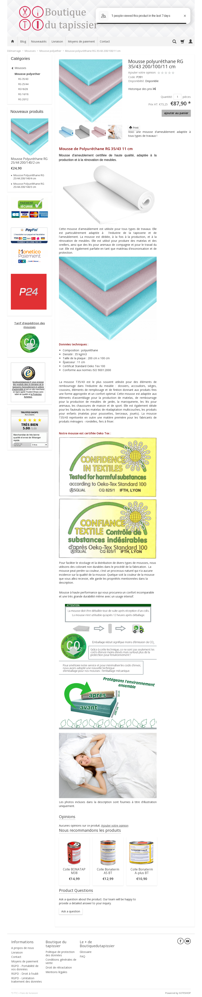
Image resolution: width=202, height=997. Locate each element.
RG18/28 (23, 89)
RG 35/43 (23, 79)
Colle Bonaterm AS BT (108, 871)
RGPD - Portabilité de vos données (24, 967)
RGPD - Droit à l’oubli (24, 973)
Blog (23, 41)
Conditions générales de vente (61, 961)
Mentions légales (56, 972)
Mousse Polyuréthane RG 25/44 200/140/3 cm (28, 185)
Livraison (57, 41)
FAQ (82, 956)
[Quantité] (177, 97)
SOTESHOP (185, 992)
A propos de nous (22, 948)
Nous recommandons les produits (90, 830)
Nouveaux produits (26, 111)
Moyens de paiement (81, 41)
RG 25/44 (23, 84)
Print (134, 127)
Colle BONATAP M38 (74, 871)
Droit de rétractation (59, 967)
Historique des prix (141, 89)
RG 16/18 (23, 94)
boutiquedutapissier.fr (28, 386)
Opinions (67, 816)
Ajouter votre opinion (114, 825)
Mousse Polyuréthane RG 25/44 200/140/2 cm (29, 160)
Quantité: (166, 97)
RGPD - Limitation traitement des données (26, 979)
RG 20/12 (23, 99)
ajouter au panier (176, 113)
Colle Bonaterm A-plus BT (142, 871)
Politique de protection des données (60, 953)
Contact (105, 41)
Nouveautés (39, 41)
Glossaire (86, 952)
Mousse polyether (27, 74)
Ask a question (70, 911)
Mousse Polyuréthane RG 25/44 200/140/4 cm (28, 176)
